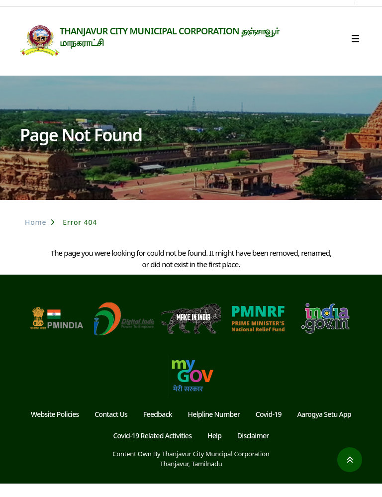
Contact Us (111, 427)
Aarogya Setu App (324, 427)
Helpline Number (214, 427)
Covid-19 (269, 427)
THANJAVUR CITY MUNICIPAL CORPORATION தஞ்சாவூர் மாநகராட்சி (185, 36)
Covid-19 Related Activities (152, 448)
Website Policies (55, 427)
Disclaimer (253, 448)
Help (214, 448)
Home (35, 235)
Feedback (157, 427)
